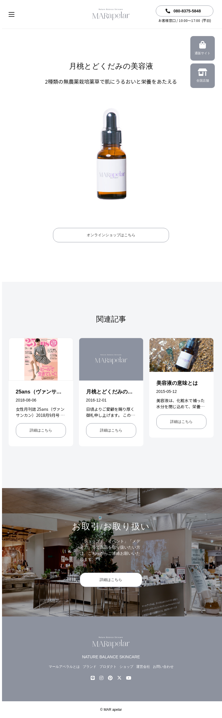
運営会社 (143, 667)
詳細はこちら (41, 430)
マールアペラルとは (64, 667)
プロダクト (108, 667)
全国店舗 (202, 76)
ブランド (89, 667)
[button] (17, 14)
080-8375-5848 (183, 11)
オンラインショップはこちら (111, 235)
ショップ (126, 667)
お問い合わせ (163, 667)
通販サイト (202, 49)
